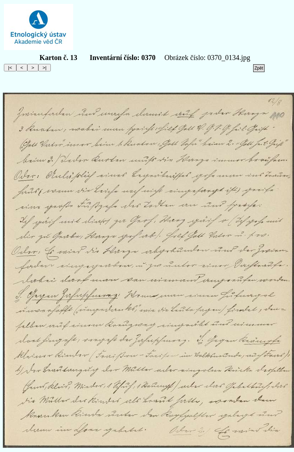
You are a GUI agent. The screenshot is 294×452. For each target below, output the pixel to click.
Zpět (259, 68)
